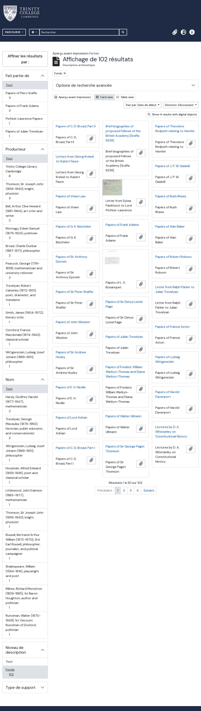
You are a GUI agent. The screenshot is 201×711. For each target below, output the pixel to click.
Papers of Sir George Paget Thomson (125, 448)
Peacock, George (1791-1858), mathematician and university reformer (23, 270)
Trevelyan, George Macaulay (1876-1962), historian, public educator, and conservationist (24, 428)
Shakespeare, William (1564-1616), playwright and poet (22, 573)
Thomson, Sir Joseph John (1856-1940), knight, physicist (24, 191)
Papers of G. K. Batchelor (73, 226)
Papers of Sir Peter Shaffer (75, 292)
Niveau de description (16, 650)
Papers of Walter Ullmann (123, 416)
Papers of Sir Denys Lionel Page (124, 304)
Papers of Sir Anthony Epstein (71, 259)
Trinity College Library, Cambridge (21, 171)
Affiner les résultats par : (25, 58)
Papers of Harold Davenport (167, 394)
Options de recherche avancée (84, 85)
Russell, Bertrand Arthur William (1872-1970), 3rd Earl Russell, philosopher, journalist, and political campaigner (22, 546)
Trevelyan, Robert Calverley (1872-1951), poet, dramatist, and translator (20, 295)
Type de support (20, 687)
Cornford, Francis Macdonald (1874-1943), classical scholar (23, 337)
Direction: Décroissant (179, 105)
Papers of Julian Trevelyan (24, 134)
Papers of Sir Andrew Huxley (71, 354)
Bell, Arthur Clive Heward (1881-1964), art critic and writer (23, 213)
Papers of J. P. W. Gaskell (172, 166)
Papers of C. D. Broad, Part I (75, 448)
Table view (125, 97)
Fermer (94, 53)
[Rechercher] (79, 32)
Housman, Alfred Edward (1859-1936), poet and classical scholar (23, 475)
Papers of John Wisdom (73, 322)
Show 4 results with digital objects (172, 114)
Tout (9, 85)
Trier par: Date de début (141, 105)
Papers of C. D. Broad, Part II (75, 126)
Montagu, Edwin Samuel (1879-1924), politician (22, 233)
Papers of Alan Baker (170, 226)
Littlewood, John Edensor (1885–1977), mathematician (23, 497)
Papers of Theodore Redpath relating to (175, 128)
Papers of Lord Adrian (71, 417)
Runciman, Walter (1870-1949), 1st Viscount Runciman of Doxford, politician (23, 625)
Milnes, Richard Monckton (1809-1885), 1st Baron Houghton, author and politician (23, 598)
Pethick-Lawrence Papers (24, 121)
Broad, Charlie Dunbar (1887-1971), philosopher (22, 250)
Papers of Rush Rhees (170, 196)
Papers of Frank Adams (22, 108)
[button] (174, 32)
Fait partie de (17, 75)
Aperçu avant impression (72, 97)
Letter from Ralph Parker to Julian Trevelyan (174, 289)
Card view (104, 97)
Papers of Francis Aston (172, 327)
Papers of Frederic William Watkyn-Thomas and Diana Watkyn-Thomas (125, 371)
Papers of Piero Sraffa (21, 95)
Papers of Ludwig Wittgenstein (167, 359)
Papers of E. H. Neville (71, 387)
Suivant (149, 490)
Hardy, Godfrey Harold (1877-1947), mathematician (21, 403)
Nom (10, 379)
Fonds (15, 672)
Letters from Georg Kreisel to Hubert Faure (75, 158)
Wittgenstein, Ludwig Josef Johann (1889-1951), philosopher (24, 359)
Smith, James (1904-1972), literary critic (24, 317)
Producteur (16, 149)
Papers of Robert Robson (173, 257)
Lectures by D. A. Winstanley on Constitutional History (171, 431)
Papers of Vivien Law (70, 196)
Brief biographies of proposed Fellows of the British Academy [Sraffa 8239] (123, 133)
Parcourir (13, 32)
